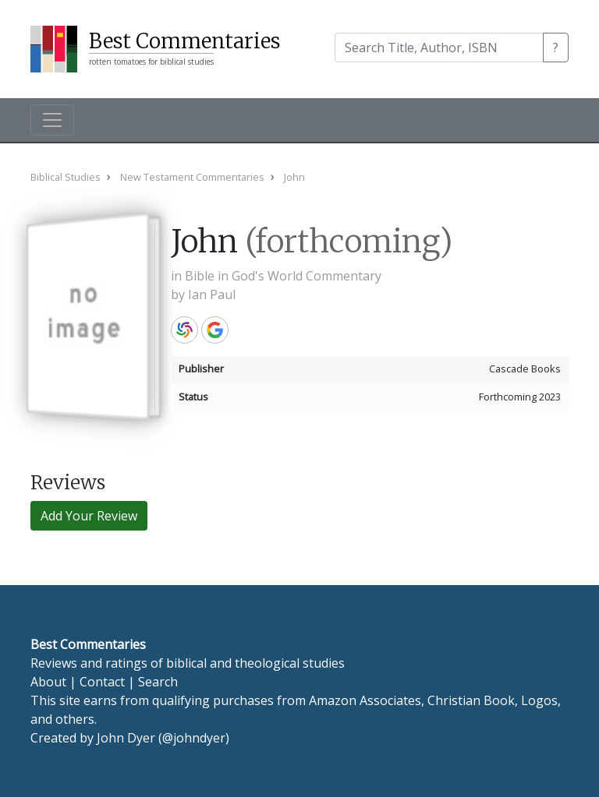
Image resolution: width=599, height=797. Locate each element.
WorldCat (184, 330)
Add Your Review (89, 515)
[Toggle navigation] (52, 120)
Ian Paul (212, 294)
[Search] (439, 47)
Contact (102, 681)
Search (158, 681)
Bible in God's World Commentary (283, 275)
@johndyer (193, 737)
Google (215, 330)
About (48, 681)
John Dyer (126, 737)
